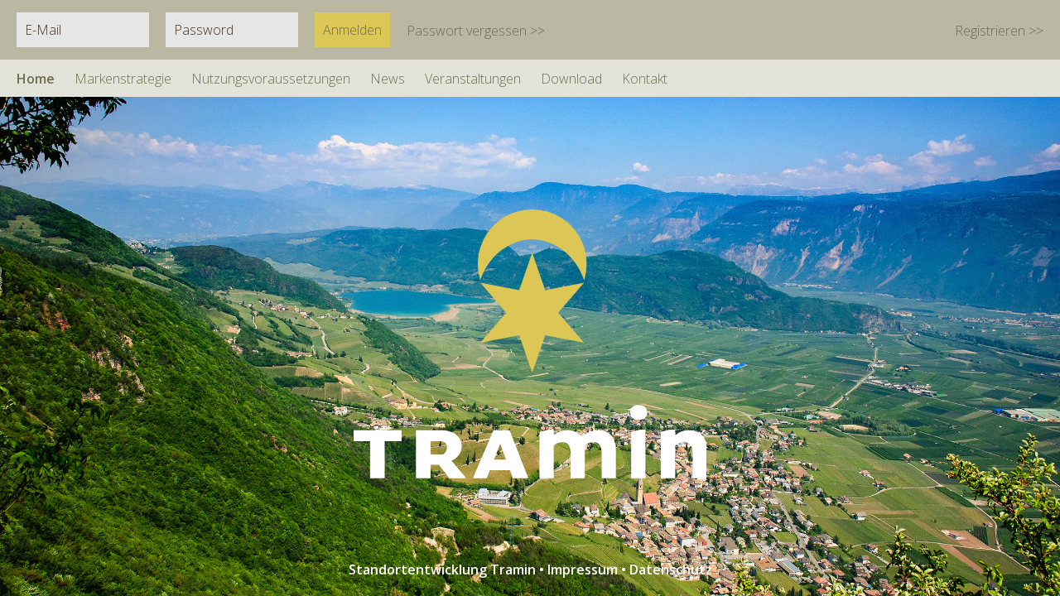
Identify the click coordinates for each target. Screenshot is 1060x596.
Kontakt (644, 79)
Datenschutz (670, 569)
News (387, 79)
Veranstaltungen (473, 79)
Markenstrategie (123, 79)
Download (571, 79)
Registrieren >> (999, 31)
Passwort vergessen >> (476, 31)
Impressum (582, 569)
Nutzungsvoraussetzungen (270, 79)
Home (36, 79)
